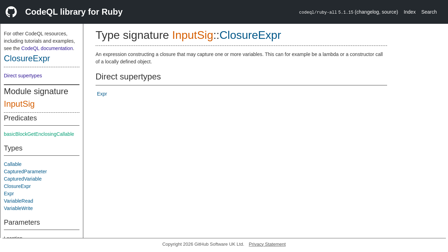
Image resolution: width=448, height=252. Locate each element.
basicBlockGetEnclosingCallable (39, 134)
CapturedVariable (23, 179)
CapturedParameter (25, 171)
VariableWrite (18, 208)
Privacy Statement (267, 244)
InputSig (19, 103)
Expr (9, 193)
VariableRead (18, 201)
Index (409, 12)
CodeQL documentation (47, 48)
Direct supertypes (23, 75)
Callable (13, 164)
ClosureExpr (27, 58)
